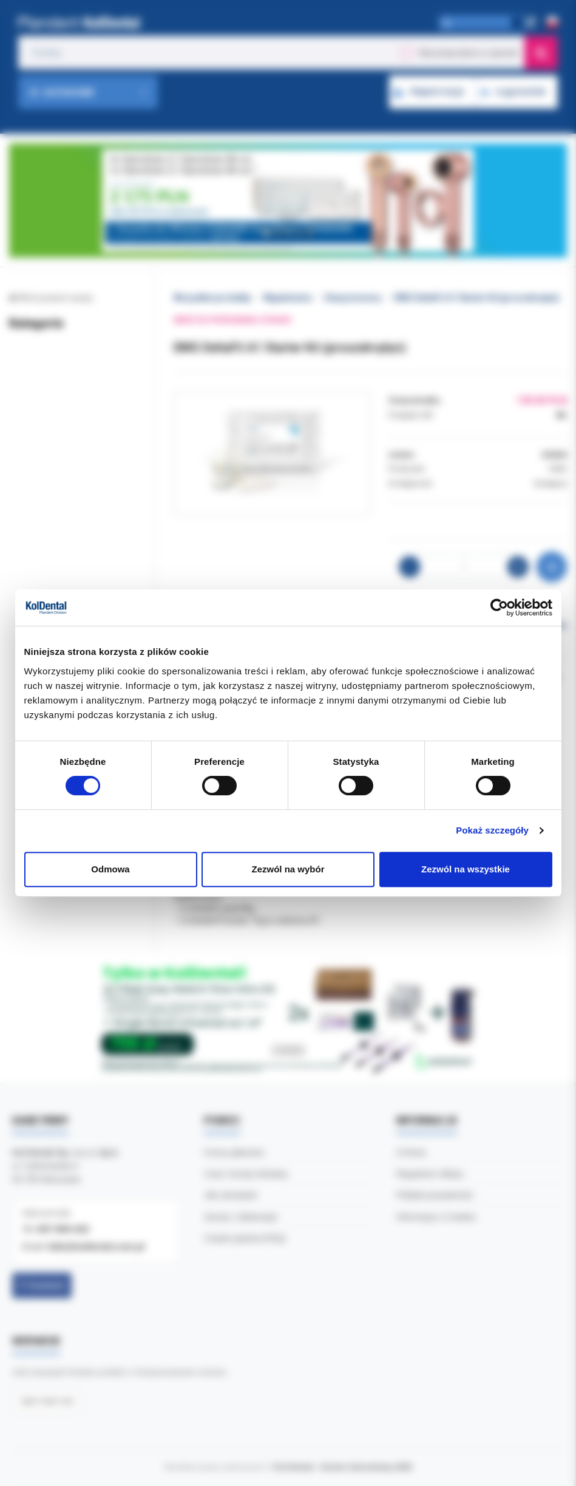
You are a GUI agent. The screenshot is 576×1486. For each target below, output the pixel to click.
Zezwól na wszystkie (465, 869)
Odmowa (110, 869)
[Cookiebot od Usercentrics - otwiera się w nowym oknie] (499, 607)
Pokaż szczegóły (492, 830)
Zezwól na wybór (287, 869)
